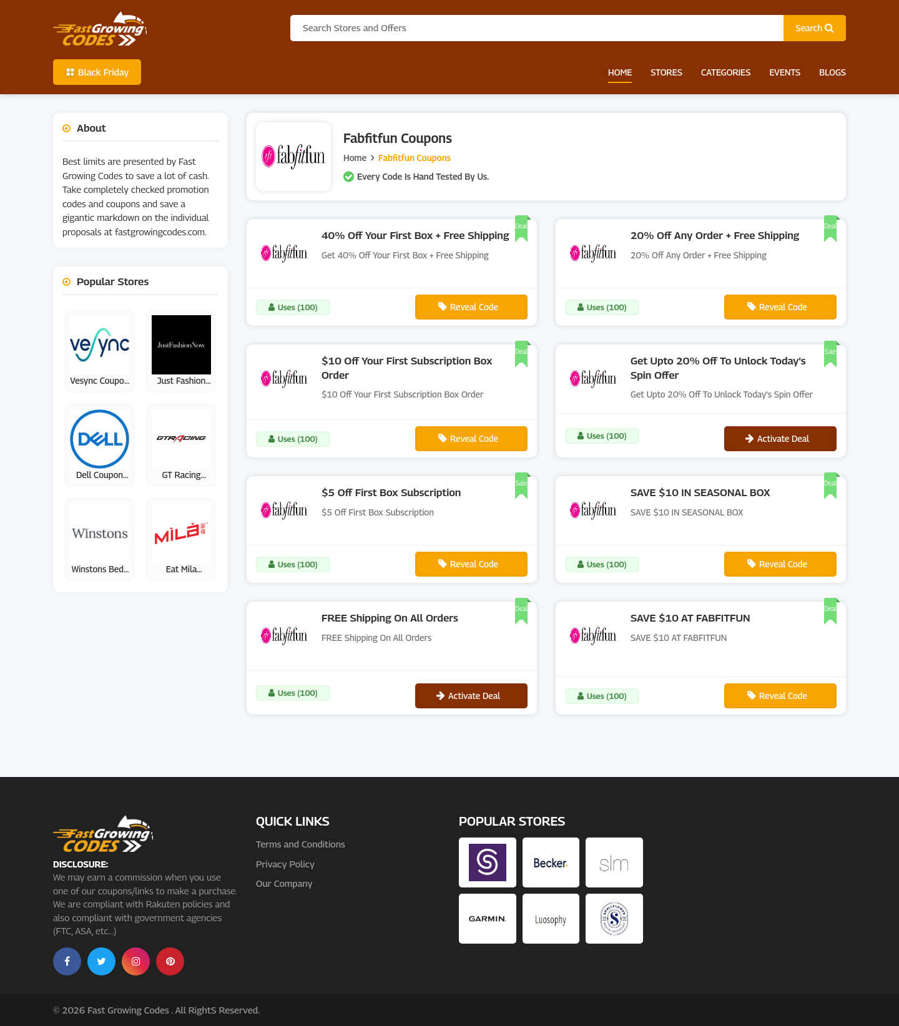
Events (784, 72)
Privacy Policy (285, 863)
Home (620, 72)
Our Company (284, 883)
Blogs (832, 72)
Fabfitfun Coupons (414, 157)
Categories (725, 72)
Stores (666, 72)
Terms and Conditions (300, 843)
